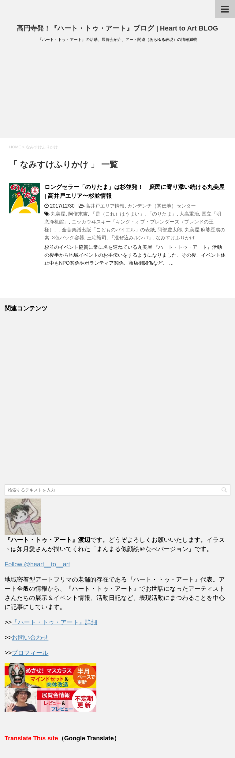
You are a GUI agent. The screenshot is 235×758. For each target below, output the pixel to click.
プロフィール (30, 652)
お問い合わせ (30, 637)
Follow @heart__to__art (37, 564)
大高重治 (189, 213)
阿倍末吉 (78, 213)
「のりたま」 (162, 213)
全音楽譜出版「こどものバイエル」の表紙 (108, 229)
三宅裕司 (96, 237)
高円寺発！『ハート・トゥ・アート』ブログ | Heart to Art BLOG (117, 28)
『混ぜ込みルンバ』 (131, 237)
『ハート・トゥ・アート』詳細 (54, 622)
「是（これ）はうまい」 (117, 213)
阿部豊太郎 (170, 229)
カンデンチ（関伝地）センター (161, 206)
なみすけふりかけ (175, 237)
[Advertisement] (117, 92)
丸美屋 (58, 213)
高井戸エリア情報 (105, 206)
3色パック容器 (68, 237)
